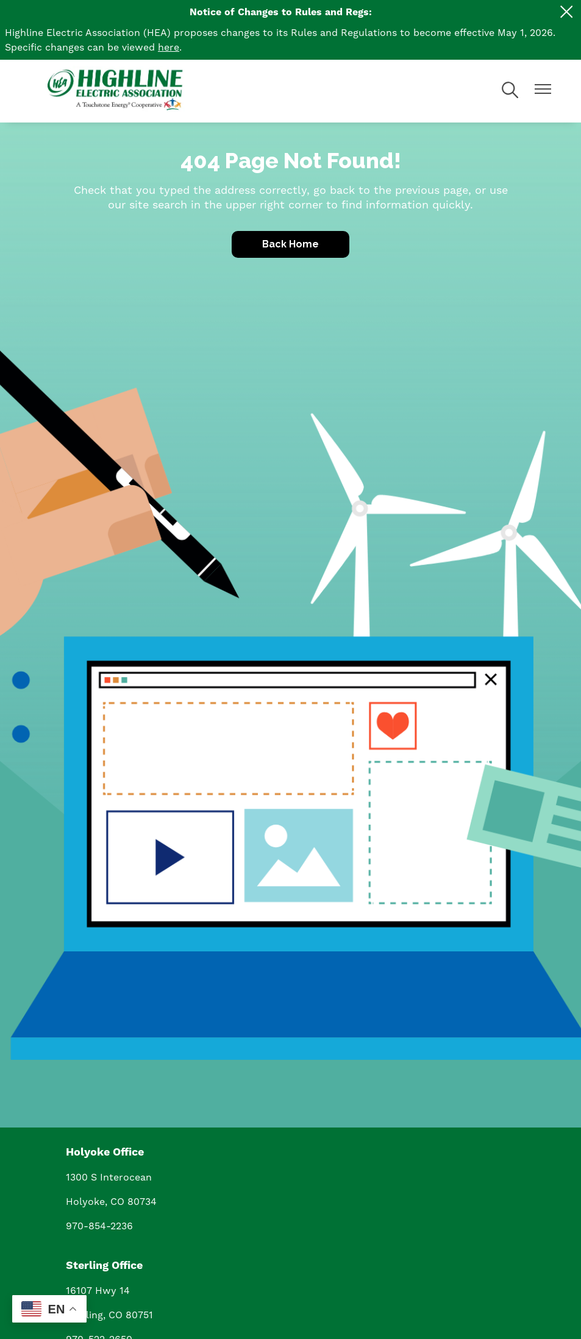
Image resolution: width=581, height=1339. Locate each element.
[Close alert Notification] (567, 12)
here (168, 47)
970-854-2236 (99, 1226)
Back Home (290, 244)
